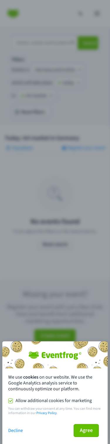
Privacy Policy (46, 413)
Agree (86, 430)
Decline (15, 430)
